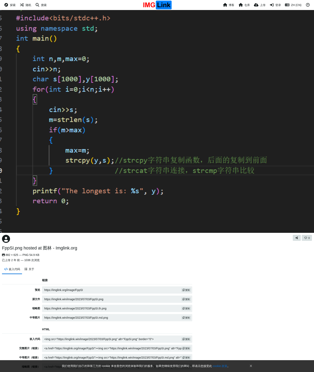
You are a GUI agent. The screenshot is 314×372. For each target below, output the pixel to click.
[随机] (25, 5)
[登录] (275, 5)
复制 (186, 290)
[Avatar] (6, 239)
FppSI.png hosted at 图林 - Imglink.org (39, 247)
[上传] (260, 5)
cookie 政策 (220, 366)
